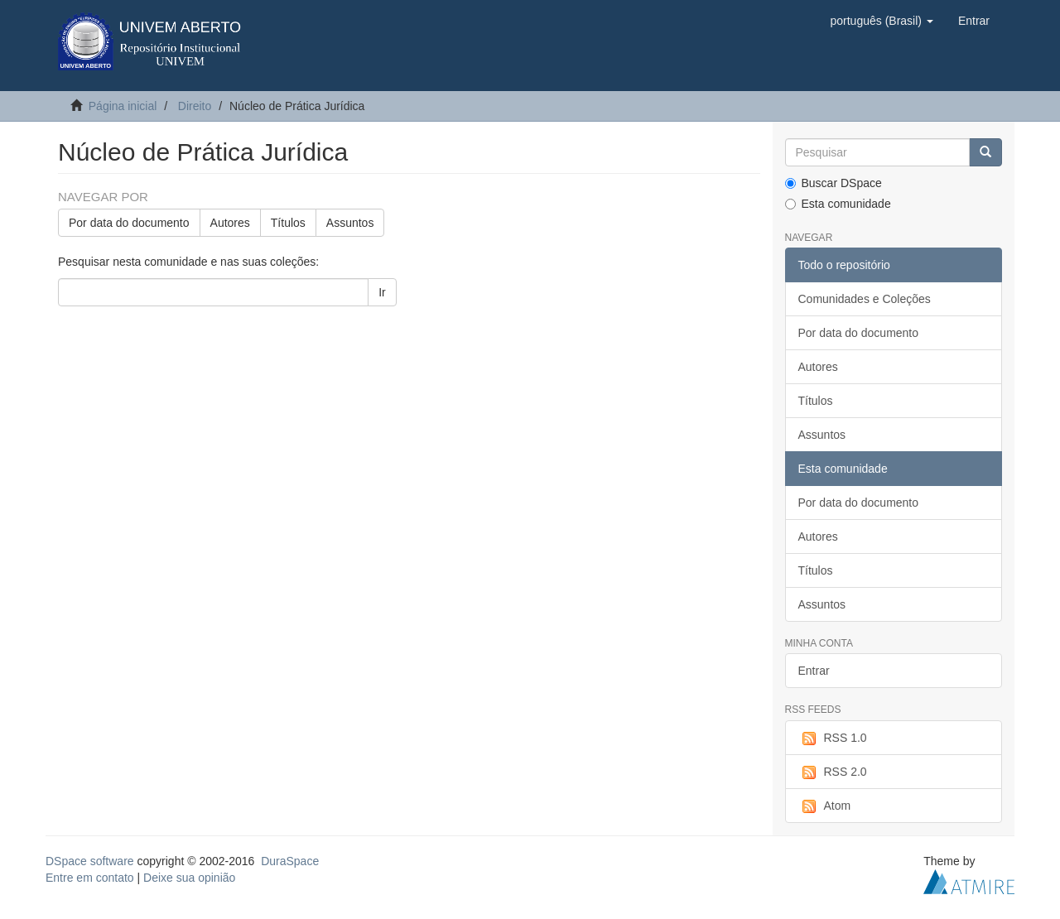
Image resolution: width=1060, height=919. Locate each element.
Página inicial (123, 106)
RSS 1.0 (832, 738)
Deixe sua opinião (189, 877)
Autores (230, 222)
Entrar (814, 670)
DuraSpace (290, 861)
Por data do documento (129, 222)
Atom (824, 806)
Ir (382, 292)
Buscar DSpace (833, 183)
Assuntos (350, 222)
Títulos (288, 222)
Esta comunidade (838, 203)
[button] (881, 20)
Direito (194, 106)
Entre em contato (90, 877)
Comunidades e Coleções (864, 299)
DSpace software (90, 861)
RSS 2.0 (832, 772)
